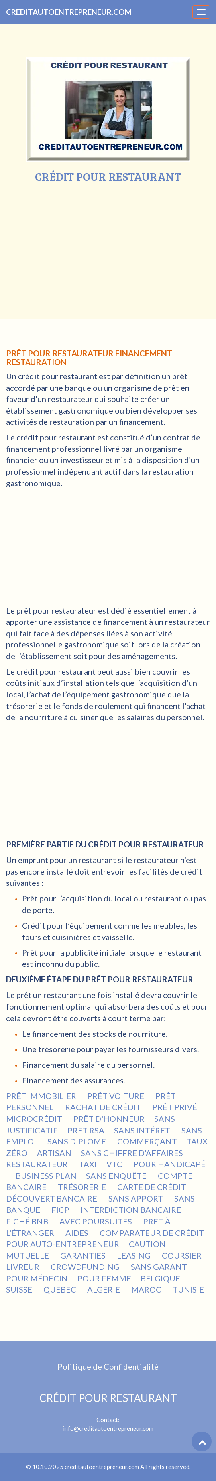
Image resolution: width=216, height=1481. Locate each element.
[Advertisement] (108, 243)
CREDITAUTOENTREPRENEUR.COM (69, 11)
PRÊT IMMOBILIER (42, 1096)
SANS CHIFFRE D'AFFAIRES (132, 1153)
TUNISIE (188, 1289)
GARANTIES (83, 1255)
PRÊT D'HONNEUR (109, 1118)
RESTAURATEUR (37, 1164)
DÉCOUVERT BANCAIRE (52, 1198)
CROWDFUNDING (86, 1266)
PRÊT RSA (85, 1130)
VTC (115, 1164)
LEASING (134, 1255)
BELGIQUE (161, 1278)
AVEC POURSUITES (96, 1221)
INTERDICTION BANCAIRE (132, 1209)
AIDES (77, 1232)
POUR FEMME (104, 1278)
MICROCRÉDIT (35, 1118)
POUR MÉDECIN (37, 1278)
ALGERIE (104, 1289)
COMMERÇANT (147, 1141)
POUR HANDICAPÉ (170, 1164)
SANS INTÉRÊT (143, 1130)
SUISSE (20, 1289)
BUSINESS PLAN (46, 1175)
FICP (61, 1209)
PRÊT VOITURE (116, 1096)
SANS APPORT (136, 1198)
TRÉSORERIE (83, 1187)
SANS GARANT (160, 1266)
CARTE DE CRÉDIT (152, 1187)
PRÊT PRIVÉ (175, 1107)
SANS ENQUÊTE (117, 1175)
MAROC (147, 1289)
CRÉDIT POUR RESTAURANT (108, 1398)
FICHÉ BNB (28, 1221)
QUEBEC (60, 1289)
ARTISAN (54, 1153)
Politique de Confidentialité (108, 1366)
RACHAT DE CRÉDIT (104, 1107)
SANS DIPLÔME (77, 1141)
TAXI (88, 1164)
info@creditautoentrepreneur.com (108, 1428)
